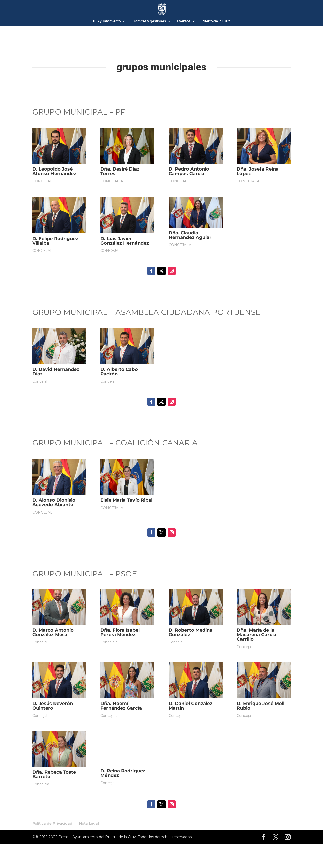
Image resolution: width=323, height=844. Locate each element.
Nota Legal (89, 823)
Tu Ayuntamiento (106, 21)
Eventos (183, 21)
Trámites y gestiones (149, 21)
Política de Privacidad (52, 823)
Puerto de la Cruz (216, 21)
